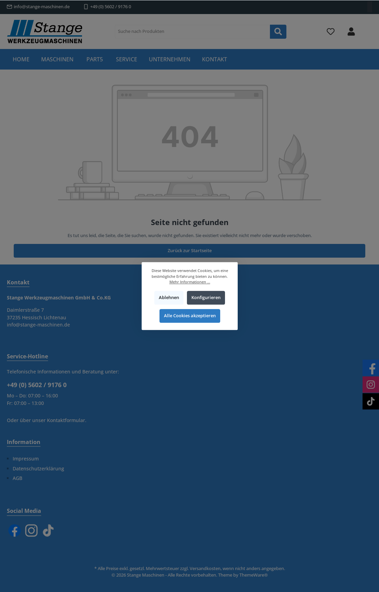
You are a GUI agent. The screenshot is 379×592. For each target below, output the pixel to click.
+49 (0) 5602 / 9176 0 (110, 7)
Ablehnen (169, 297)
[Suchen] (278, 32)
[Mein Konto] (351, 32)
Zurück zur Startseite (190, 251)
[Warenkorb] (367, 28)
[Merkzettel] (330, 32)
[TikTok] (48, 530)
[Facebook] (14, 530)
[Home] (21, 59)
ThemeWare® (253, 575)
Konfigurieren (205, 297)
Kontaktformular (66, 420)
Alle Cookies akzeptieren (189, 316)
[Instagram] (31, 530)
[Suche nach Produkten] (192, 31)
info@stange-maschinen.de (42, 7)
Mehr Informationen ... (189, 281)
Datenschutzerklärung (38, 468)
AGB (17, 478)
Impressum (26, 458)
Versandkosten (205, 568)
